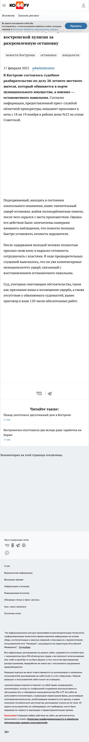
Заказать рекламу (28, 15)
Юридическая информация (18, 572)
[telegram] (51, 393)
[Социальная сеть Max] (7, 552)
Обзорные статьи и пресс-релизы (21, 599)
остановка (49, 55)
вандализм (70, 55)
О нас (7, 566)
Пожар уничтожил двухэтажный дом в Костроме (44, 417)
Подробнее (24, 647)
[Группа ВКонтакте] (7, 545)
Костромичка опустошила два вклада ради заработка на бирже (44, 435)
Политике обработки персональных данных (35, 29)
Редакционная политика (16, 593)
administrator (43, 68)
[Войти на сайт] (83, 5)
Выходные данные (13, 579)
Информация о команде (16, 586)
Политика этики (12, 613)
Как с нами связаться (15, 606)
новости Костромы (20, 55)
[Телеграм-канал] (18, 545)
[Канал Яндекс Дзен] (24, 545)
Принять (76, 26)
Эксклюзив (8, 15)
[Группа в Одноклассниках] (12, 545)
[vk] (39, 393)
